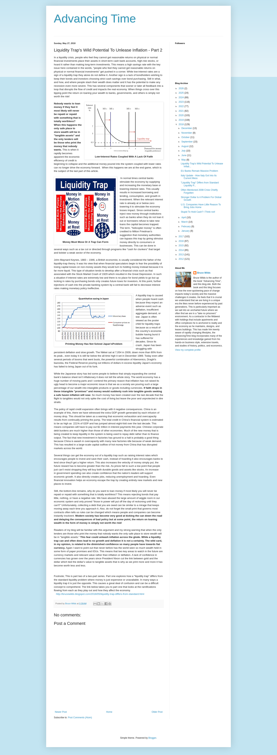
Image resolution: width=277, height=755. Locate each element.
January (185, 231)
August (185, 146)
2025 (181, 93)
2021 (181, 111)
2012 (181, 259)
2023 (181, 102)
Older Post (157, 712)
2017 (181, 236)
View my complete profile (188, 350)
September (187, 141)
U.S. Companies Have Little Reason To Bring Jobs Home (201, 206)
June (184, 155)
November (187, 133)
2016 (181, 241)
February (186, 226)
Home (109, 712)
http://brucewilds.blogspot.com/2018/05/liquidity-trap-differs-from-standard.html (100, 594)
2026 (181, 88)
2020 (181, 115)
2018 (181, 124)
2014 (181, 250)
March (185, 222)
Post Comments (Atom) (80, 717)
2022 (181, 106)
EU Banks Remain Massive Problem (199, 171)
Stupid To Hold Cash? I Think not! (198, 212)
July (183, 150)
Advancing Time (95, 18)
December (187, 128)
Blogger (152, 738)
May (183, 159)
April (184, 217)
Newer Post (61, 712)
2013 (181, 254)
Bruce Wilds (203, 272)
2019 (181, 120)
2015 (181, 245)
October (185, 137)
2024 (181, 97)
